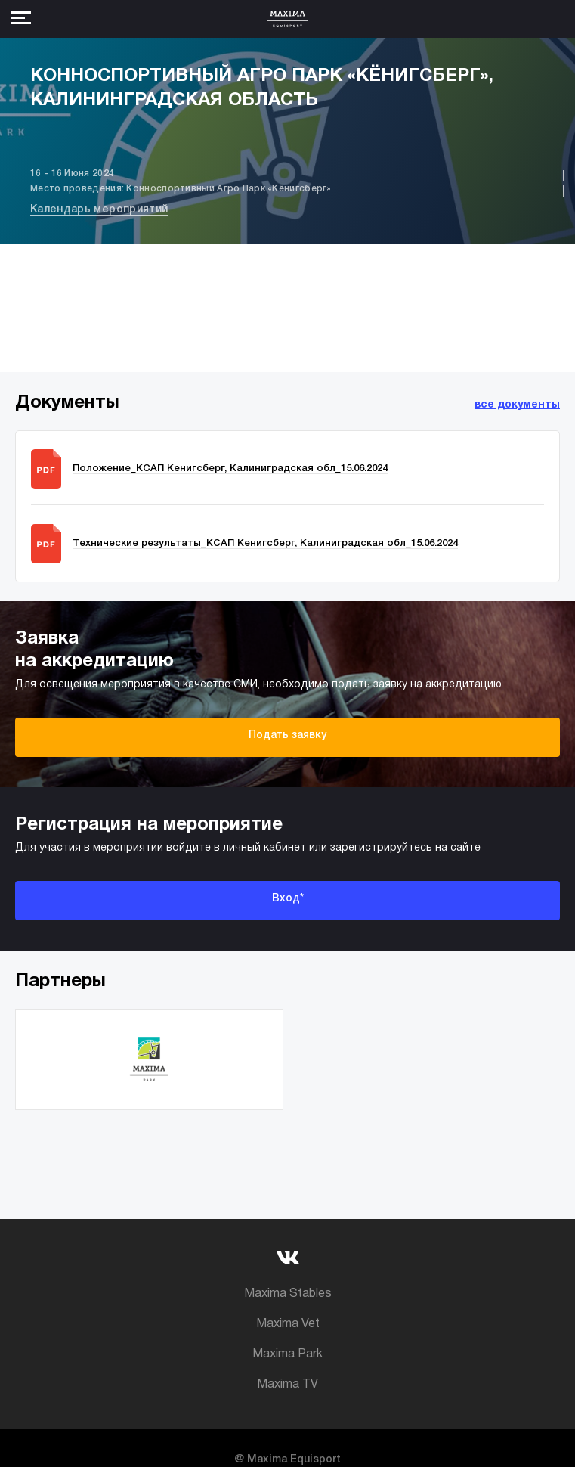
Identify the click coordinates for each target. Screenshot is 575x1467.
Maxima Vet (288, 1324)
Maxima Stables (288, 1294)
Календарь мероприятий (99, 210)
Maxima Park (287, 1354)
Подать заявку (287, 735)
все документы (517, 405)
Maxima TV (287, 1384)
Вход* (288, 899)
